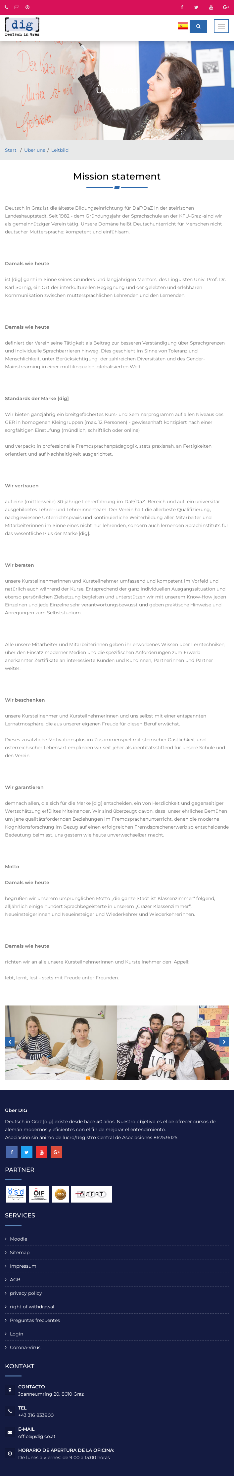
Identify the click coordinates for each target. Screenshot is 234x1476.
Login (16, 1334)
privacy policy (26, 1293)
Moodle (18, 1239)
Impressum (23, 1266)
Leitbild (60, 150)
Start (11, 150)
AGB (15, 1280)
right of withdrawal (32, 1307)
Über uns (34, 150)
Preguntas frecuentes (35, 1320)
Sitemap (19, 1252)
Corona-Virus (25, 1347)
